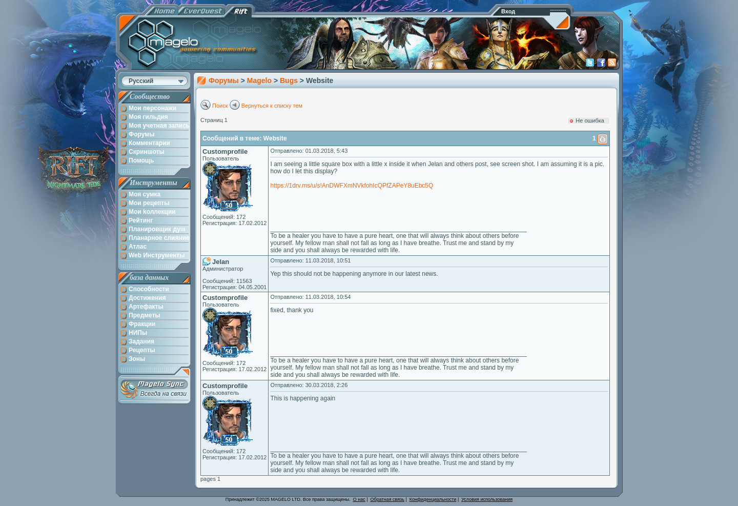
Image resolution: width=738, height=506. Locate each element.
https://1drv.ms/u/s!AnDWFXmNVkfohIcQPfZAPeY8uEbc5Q (351, 185)
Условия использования (486, 499)
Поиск (220, 106)
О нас (359, 499)
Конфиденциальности (433, 499)
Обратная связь (387, 499)
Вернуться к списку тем (272, 106)
